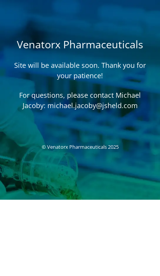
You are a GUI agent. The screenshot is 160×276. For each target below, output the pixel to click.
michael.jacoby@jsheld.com (92, 105)
